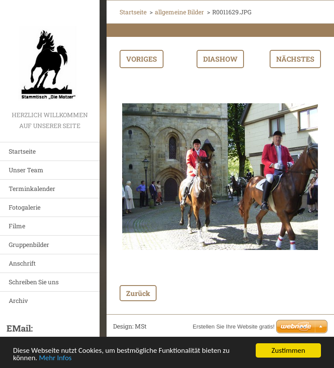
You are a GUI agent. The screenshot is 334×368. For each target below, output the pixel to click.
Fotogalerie (24, 207)
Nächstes (295, 58)
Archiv (18, 300)
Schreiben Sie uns (34, 282)
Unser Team (26, 170)
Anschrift (22, 263)
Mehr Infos (55, 358)
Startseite (22, 151)
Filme (17, 226)
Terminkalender (32, 188)
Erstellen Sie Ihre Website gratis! (233, 326)
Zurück (138, 293)
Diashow (220, 58)
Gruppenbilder (29, 244)
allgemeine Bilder (179, 12)
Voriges (141, 58)
